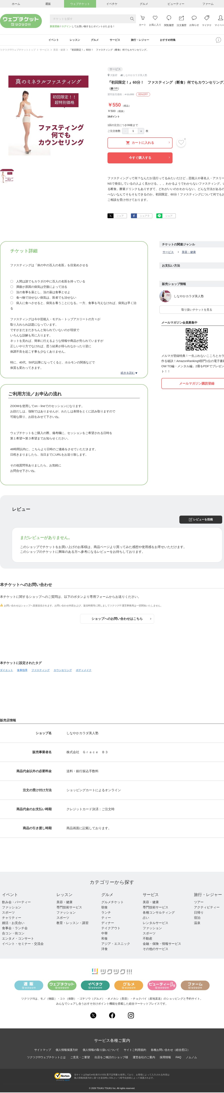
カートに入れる (148, 143)
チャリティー (11, 918)
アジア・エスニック (115, 944)
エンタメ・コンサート (18, 939)
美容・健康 (59, 50)
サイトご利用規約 (135, 1050)
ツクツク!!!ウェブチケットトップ (18, 50)
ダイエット (6, 670)
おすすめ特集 (172, 40)
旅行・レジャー (208, 895)
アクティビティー (207, 908)
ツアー (199, 903)
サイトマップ (42, 1050)
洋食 (104, 949)
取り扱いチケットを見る (196, 310)
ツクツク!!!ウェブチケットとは (46, 1057)
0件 (114, 89)
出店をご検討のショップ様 (111, 1057)
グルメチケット (112, 903)
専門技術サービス (69, 908)
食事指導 (22, 670)
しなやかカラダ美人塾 (189, 297)
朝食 (104, 908)
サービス (44, 50)
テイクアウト (111, 929)
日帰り (199, 913)
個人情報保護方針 (67, 1050)
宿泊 (197, 918)
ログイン (66, 26)
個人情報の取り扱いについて (101, 1050)
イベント (10, 895)
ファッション (11, 908)
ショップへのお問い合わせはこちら (121, 619)
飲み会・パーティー (16, 903)
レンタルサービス (155, 923)
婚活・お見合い (13, 923)
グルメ (107, 895)
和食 (104, 939)
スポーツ (8, 913)
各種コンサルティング (159, 913)
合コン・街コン (13, 934)
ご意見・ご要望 (80, 1057)
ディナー (107, 923)
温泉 (197, 923)
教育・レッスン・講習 (72, 923)
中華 (104, 934)
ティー (106, 918)
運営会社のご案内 (144, 1057)
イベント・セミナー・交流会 (23, 944)
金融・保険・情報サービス (162, 944)
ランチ (106, 913)
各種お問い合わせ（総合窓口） (170, 1050)
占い (146, 918)
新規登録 (54, 26)
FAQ (178, 1057)
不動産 (147, 939)
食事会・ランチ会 (15, 929)
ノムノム (191, 1057)
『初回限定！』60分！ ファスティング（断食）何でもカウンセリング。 (109, 50)
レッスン (64, 895)
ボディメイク (83, 670)
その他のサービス (155, 949)
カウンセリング (63, 670)
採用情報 (165, 1057)
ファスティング (40, 670)
